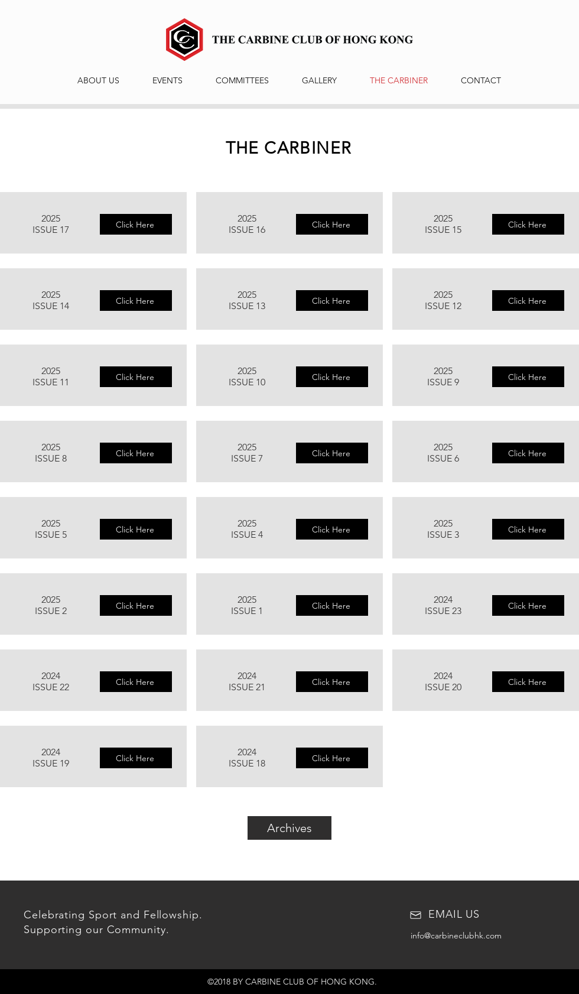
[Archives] (289, 828)
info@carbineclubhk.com (456, 935)
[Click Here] (136, 224)
